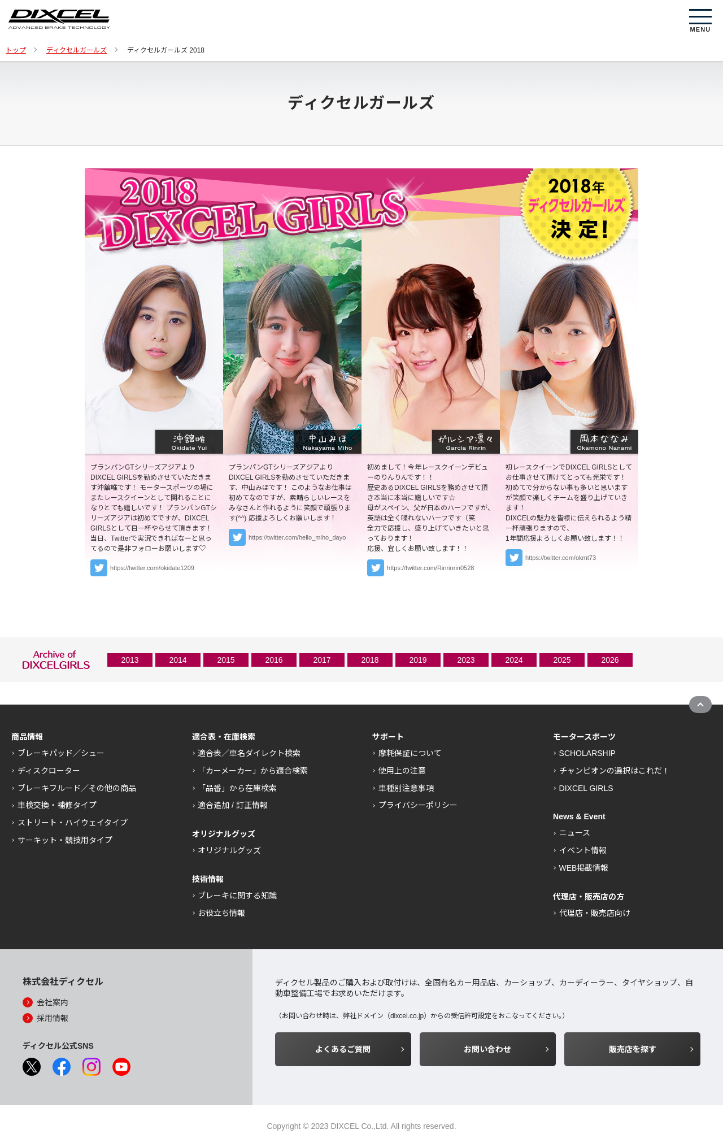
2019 (417, 659)
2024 (513, 659)
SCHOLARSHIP (587, 753)
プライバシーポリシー (418, 805)
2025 (561, 659)
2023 (465, 659)
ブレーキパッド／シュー (61, 753)
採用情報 (52, 1018)
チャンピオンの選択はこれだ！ (614, 770)
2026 (610, 659)
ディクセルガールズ (76, 50)
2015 (225, 659)
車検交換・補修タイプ (57, 805)
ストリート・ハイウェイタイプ (73, 822)
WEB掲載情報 (584, 867)
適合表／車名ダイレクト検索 (249, 753)
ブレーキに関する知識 (237, 895)
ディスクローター (49, 770)
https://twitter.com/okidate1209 (152, 567)
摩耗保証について (410, 753)
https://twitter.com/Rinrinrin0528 (430, 567)
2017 (321, 659)
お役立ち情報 (221, 913)
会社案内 (52, 1002)
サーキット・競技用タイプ (65, 840)
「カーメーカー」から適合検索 (253, 770)
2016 (273, 659)
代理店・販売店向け (594, 913)
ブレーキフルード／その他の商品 (77, 788)
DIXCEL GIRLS (586, 788)
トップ (16, 50)
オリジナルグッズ (229, 850)
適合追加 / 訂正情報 (233, 805)
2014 (177, 659)
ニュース (574, 832)
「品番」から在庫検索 (237, 788)
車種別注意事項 (406, 788)
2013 (129, 659)
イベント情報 (583, 850)
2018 (369, 659)
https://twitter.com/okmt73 (560, 557)
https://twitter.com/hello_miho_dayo (297, 537)
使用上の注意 (402, 770)
